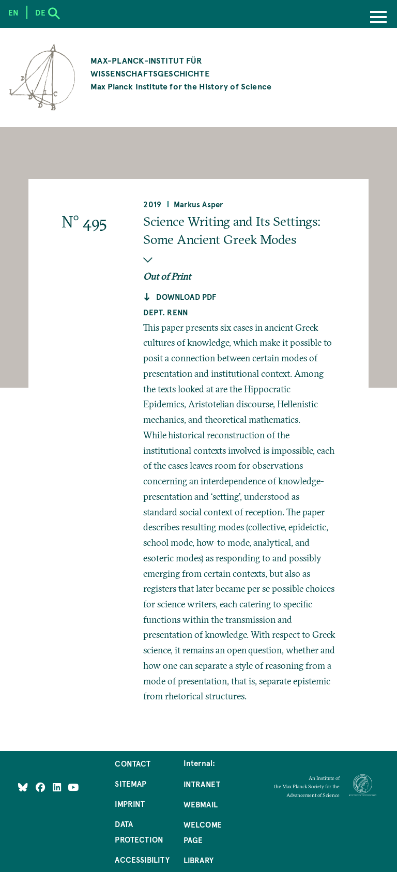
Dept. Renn (165, 312)
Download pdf (186, 297)
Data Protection (139, 832)
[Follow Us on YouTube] (73, 787)
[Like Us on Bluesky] (23, 787)
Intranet (202, 784)
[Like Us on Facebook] (42, 787)
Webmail (201, 804)
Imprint (130, 804)
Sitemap (130, 783)
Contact (132, 763)
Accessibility (142, 859)
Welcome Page (203, 832)
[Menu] (378, 18)
